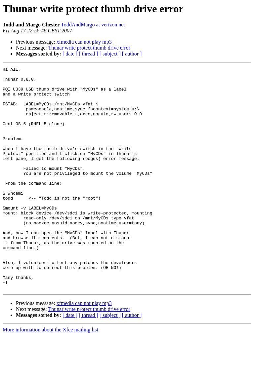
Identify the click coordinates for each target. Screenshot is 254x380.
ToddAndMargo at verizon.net (93, 24)
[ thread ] (88, 54)
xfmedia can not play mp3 (84, 42)
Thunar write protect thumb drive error (89, 48)
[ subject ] (110, 54)
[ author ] (132, 54)
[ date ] (70, 54)
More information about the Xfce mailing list (50, 374)
